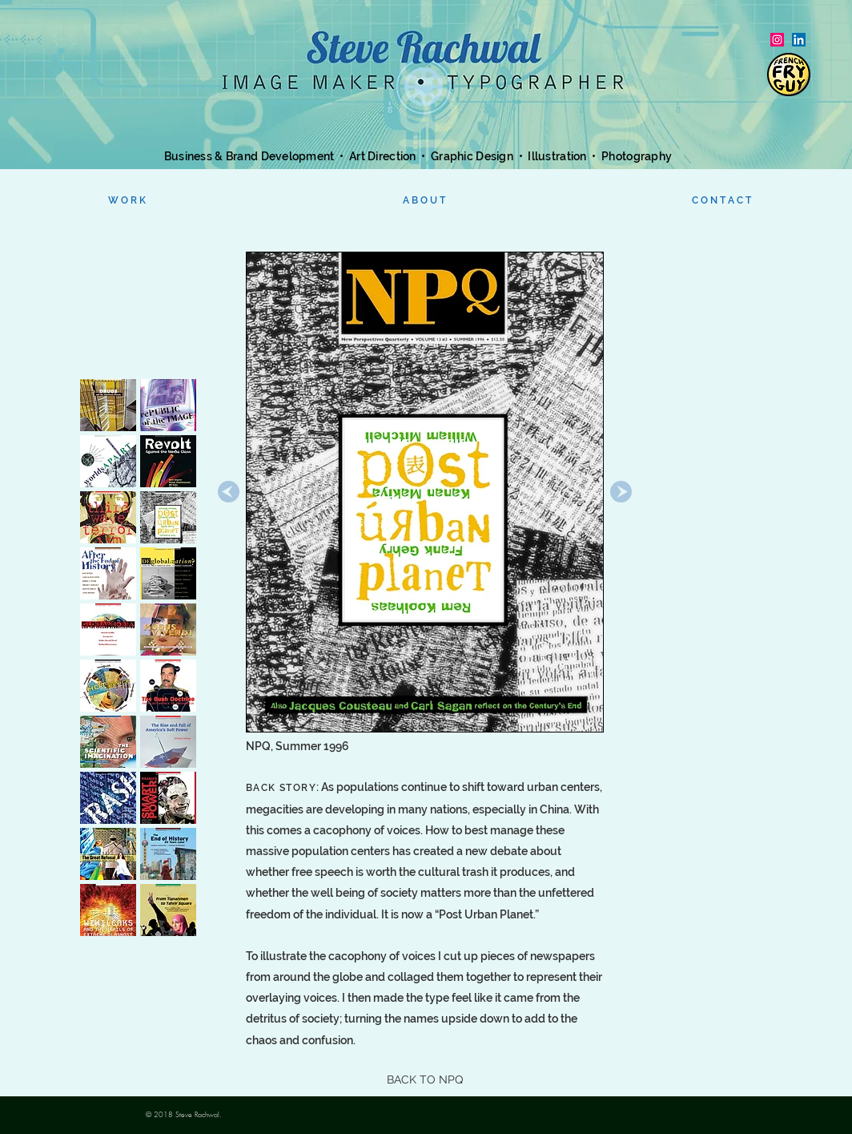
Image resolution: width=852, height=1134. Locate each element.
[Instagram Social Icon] (777, 39)
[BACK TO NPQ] (424, 1080)
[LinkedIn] (799, 39)
